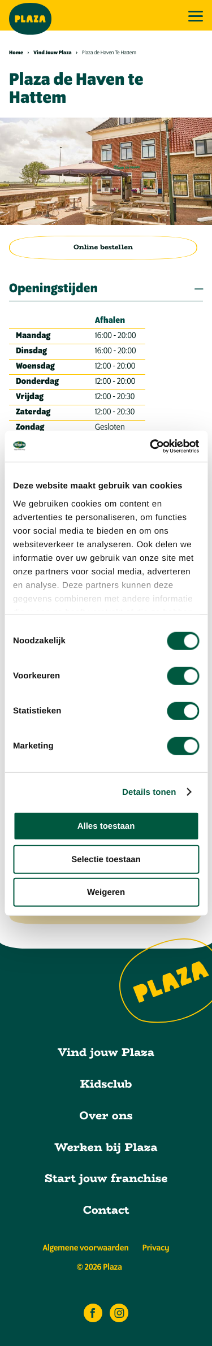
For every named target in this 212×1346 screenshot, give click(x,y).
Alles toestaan (106, 826)
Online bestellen (103, 247)
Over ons (106, 1115)
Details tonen (149, 792)
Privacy (156, 1248)
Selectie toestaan (106, 859)
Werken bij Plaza (106, 1147)
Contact (106, 1210)
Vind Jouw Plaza (55, 53)
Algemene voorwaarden (85, 1248)
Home (19, 53)
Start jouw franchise (105, 1178)
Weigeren (106, 892)
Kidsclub (106, 1084)
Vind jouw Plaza (106, 1052)
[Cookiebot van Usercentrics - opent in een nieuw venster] (151, 446)
